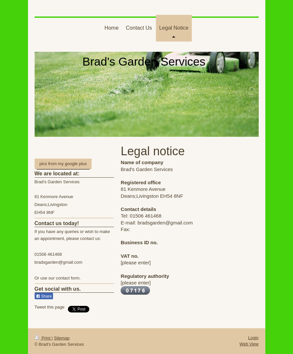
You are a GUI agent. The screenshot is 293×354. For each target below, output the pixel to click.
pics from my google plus (63, 163)
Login (253, 337)
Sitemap (62, 338)
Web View (248, 343)
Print (43, 338)
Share (44, 296)
